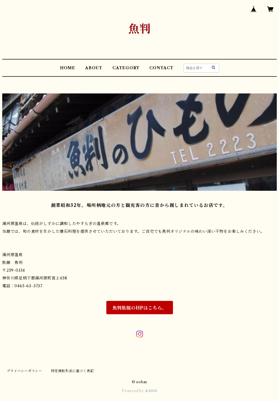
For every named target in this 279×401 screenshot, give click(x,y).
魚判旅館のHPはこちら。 (139, 308)
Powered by (139, 391)
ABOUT (93, 67)
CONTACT (161, 67)
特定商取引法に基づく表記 (72, 371)
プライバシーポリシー (24, 371)
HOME (67, 67)
